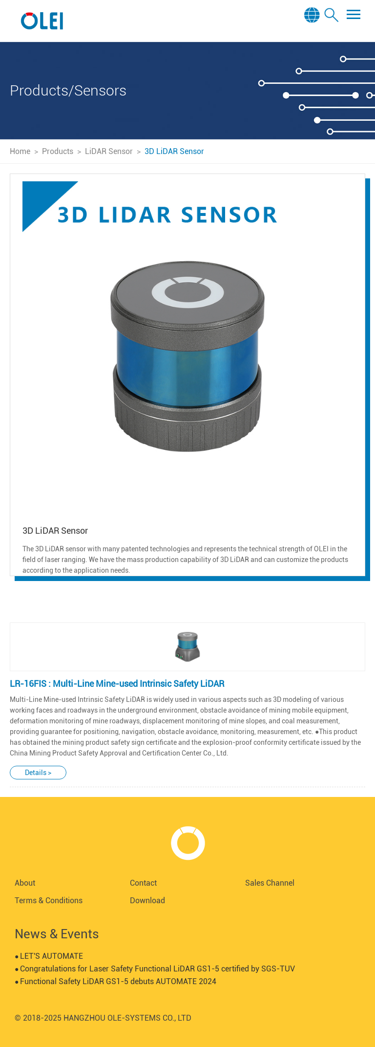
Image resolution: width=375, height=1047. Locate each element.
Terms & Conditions (49, 900)
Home (20, 151)
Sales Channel (269, 883)
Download (147, 900)
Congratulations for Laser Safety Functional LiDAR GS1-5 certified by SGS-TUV (155, 968)
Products (57, 151)
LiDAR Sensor (109, 151)
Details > (38, 772)
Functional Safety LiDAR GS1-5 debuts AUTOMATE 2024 (115, 981)
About (25, 883)
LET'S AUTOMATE (49, 956)
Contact (143, 883)
